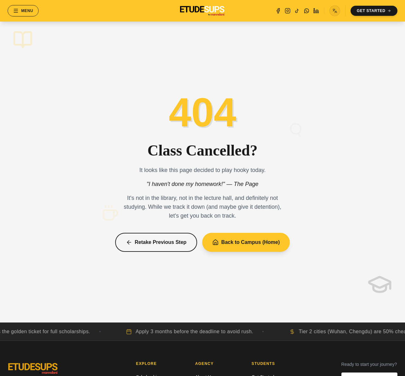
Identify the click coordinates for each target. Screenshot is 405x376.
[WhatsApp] (306, 11)
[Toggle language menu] (335, 11)
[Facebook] (278, 11)
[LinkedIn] (316, 11)
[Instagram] (287, 11)
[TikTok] (297, 11)
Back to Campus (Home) (246, 242)
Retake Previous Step (156, 242)
